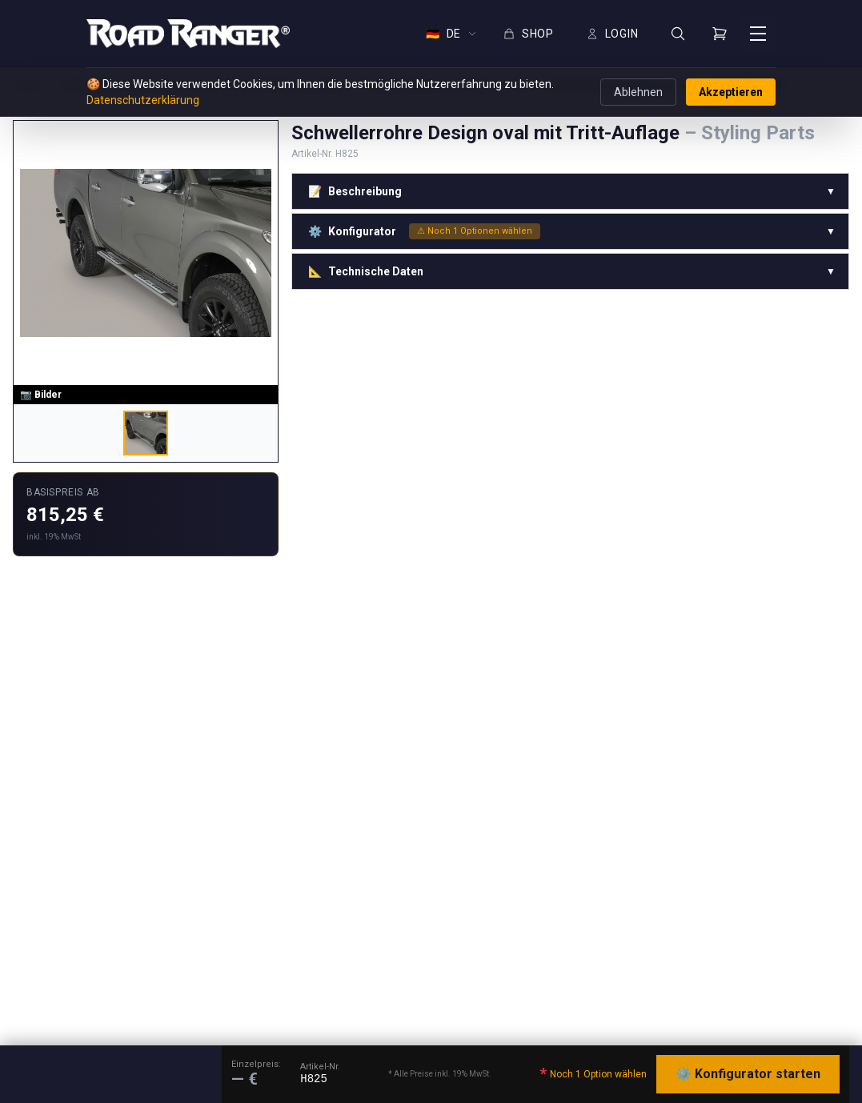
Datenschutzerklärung (142, 100)
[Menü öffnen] (758, 33)
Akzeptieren (731, 92)
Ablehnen (638, 92)
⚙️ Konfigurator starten (748, 1073)
